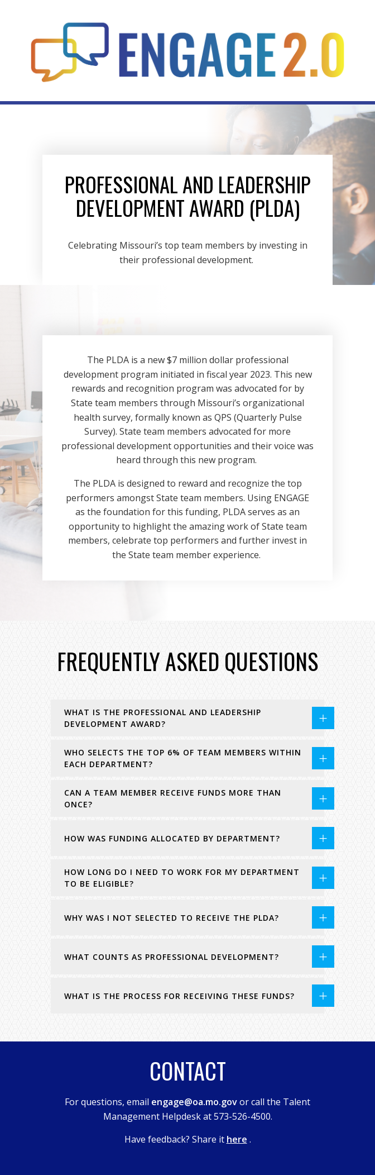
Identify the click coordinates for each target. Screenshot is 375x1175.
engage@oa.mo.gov (194, 1102)
